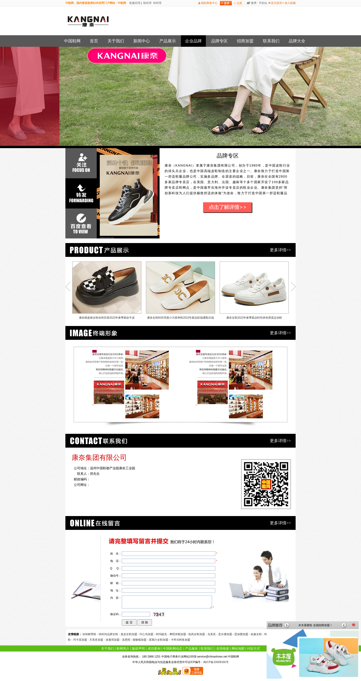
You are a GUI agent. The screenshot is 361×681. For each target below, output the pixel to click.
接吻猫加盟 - (141, 639)
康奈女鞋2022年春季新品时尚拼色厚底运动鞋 (254, 290)
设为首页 (276, 3)
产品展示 (167, 41)
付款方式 (253, 648)
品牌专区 (219, 41)
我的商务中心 (209, 3)
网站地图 (238, 648)
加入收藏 (290, 3)
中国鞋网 (72, 41)
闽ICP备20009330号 (215, 662)
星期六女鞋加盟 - (160, 639)
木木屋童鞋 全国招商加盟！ (315, 625)
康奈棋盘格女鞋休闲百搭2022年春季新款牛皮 (106, 290)
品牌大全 (297, 41)
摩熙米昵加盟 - (179, 634)
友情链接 (222, 648)
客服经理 (134, 3)
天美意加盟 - (97, 639)
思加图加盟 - (242, 634)
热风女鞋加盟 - (197, 634)
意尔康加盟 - (226, 634)
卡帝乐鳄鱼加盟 (180, 639)
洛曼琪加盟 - (114, 639)
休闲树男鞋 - (90, 634)
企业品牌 (193, 41)
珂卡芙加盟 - (81, 639)
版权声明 (138, 648)
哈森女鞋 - (257, 634)
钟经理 (156, 3)
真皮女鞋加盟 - (130, 634)
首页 (94, 41)
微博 (253, 3)
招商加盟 (245, 41)
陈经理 (147, 3)
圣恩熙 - (127, 639)
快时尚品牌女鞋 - (110, 634)
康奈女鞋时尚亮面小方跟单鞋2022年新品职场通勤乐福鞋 (180, 291)
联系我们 (271, 41)
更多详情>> (280, 250)
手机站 (263, 3)
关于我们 (116, 41)
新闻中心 (141, 41)
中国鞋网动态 (172, 648)
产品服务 (191, 648)
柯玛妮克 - (162, 634)
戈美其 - (212, 634)
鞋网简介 (122, 648)
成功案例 (154, 648)
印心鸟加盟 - (148, 634)
